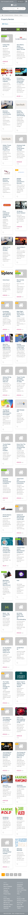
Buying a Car (20, 902)
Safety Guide (20, 888)
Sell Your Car (7, 902)
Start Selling (7, 898)
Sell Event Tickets (8, 904)
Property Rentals (14, 11)
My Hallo (21, 1)
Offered (16, 15)
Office (21, 15)
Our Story (6, 884)
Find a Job (19, 904)
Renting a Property (22, 900)
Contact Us (6, 888)
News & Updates (8, 886)
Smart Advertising (21, 890)
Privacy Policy (7, 894)
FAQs (18, 894)
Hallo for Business (8, 900)
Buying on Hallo (21, 898)
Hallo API (19, 892)
